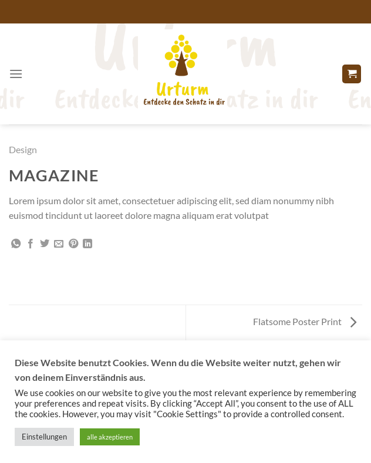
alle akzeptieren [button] (110, 437)
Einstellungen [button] (44, 436)
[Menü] (16, 73)
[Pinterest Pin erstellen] (73, 244)
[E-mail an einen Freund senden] (58, 244)
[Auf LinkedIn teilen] (87, 244)
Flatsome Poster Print (304, 321)
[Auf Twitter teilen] (44, 244)
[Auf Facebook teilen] (30, 244)
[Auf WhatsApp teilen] (16, 244)
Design (23, 149)
